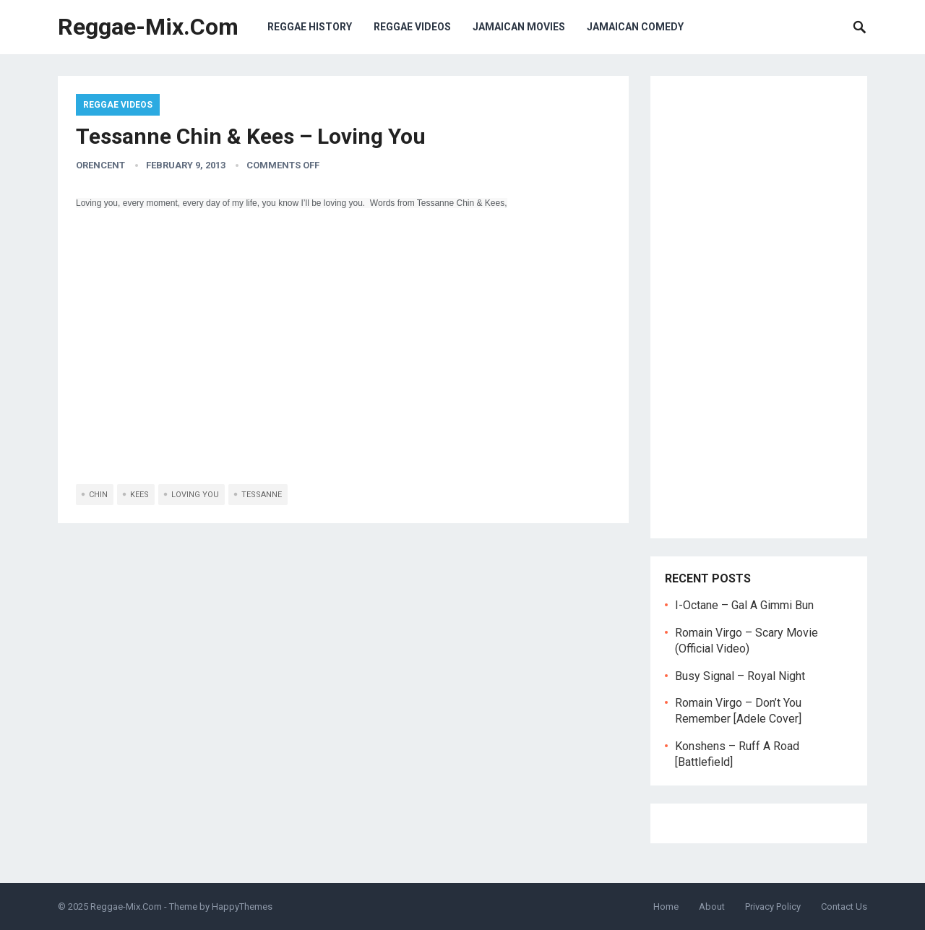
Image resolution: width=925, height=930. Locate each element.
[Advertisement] (759, 307)
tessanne (261, 494)
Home (666, 906)
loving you (195, 494)
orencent (100, 165)
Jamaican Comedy (635, 27)
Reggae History (309, 27)
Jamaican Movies (519, 27)
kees (139, 494)
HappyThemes (242, 906)
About (712, 906)
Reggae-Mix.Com (148, 26)
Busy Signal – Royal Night (740, 676)
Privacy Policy (773, 906)
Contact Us (844, 906)
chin (98, 494)
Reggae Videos (412, 27)
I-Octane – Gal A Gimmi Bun (744, 605)
